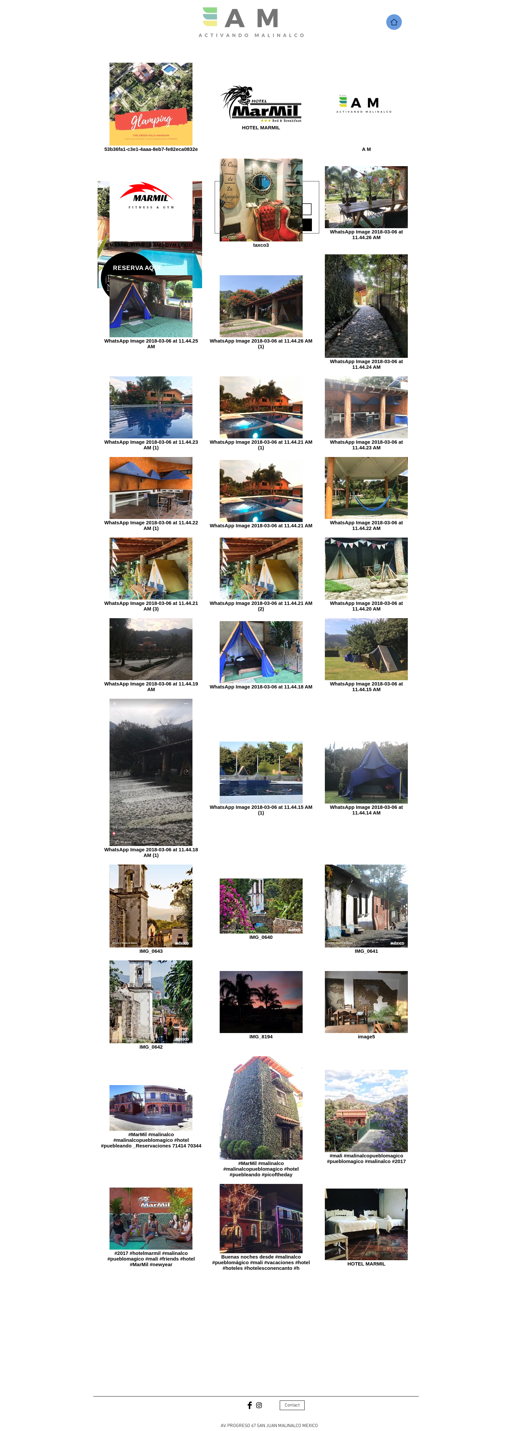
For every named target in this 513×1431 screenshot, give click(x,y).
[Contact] (292, 1405)
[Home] (394, 22)
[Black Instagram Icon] (259, 1405)
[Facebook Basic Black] (250, 1405)
